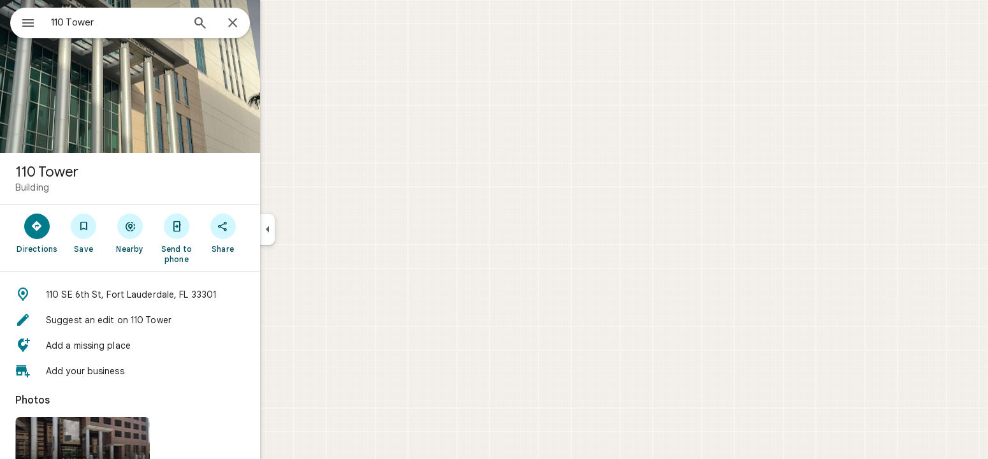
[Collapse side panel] (313, 229)
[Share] (268, 232)
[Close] (278, 24)
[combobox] (149, 22)
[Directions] (83, 232)
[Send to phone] (222, 238)
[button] (176, 294)
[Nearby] (176, 232)
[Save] (129, 232)
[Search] (246, 24)
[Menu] (23, 21)
